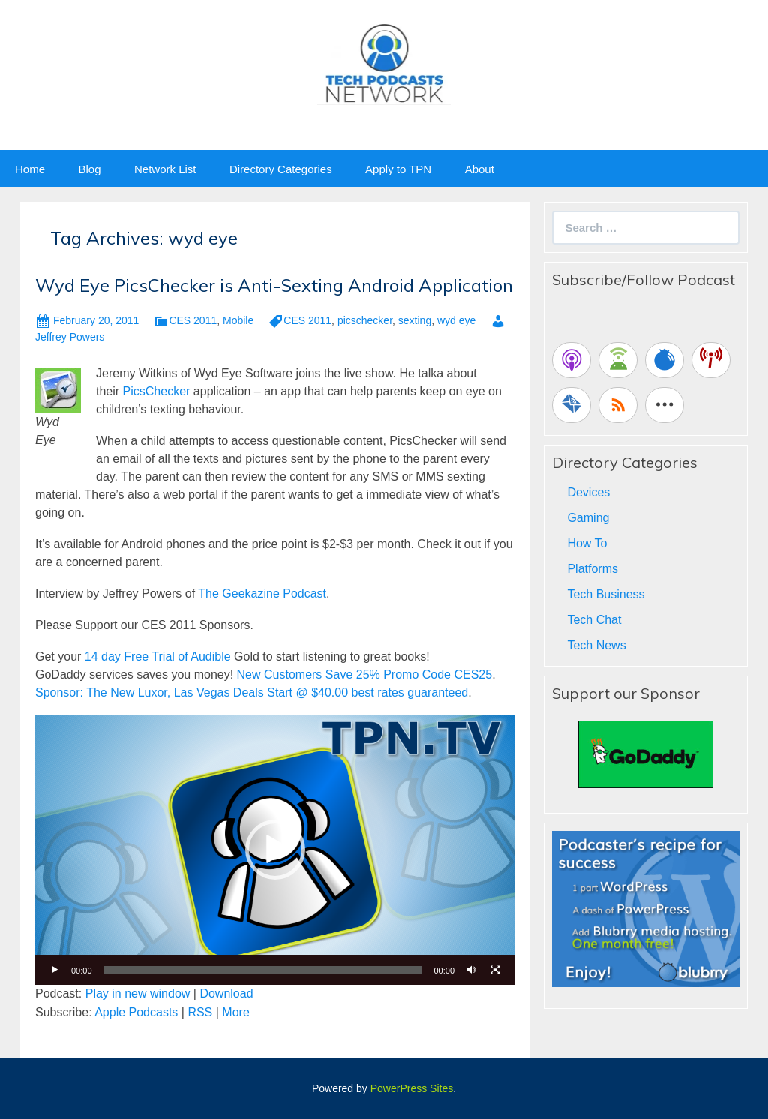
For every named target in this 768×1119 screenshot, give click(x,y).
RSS (200, 1012)
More (235, 1012)
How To (587, 543)
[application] (274, 850)
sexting (414, 320)
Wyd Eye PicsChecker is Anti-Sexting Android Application (274, 285)
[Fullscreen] (495, 969)
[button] (275, 850)
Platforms (592, 568)
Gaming (588, 518)
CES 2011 (193, 320)
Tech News (596, 645)
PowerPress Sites (411, 1088)
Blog (89, 169)
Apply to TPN (398, 169)
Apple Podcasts (136, 1012)
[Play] (54, 969)
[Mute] (471, 969)
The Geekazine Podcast (262, 593)
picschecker (365, 320)
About (479, 169)
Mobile (238, 320)
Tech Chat (594, 620)
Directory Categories (281, 169)
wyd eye (456, 320)
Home (30, 169)
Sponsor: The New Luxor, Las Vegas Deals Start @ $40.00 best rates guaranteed (251, 692)
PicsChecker (156, 391)
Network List (165, 169)
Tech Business (605, 594)
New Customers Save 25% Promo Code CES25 (365, 674)
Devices (588, 492)
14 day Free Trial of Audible (158, 656)
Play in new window (138, 993)
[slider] (263, 970)
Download (226, 993)
